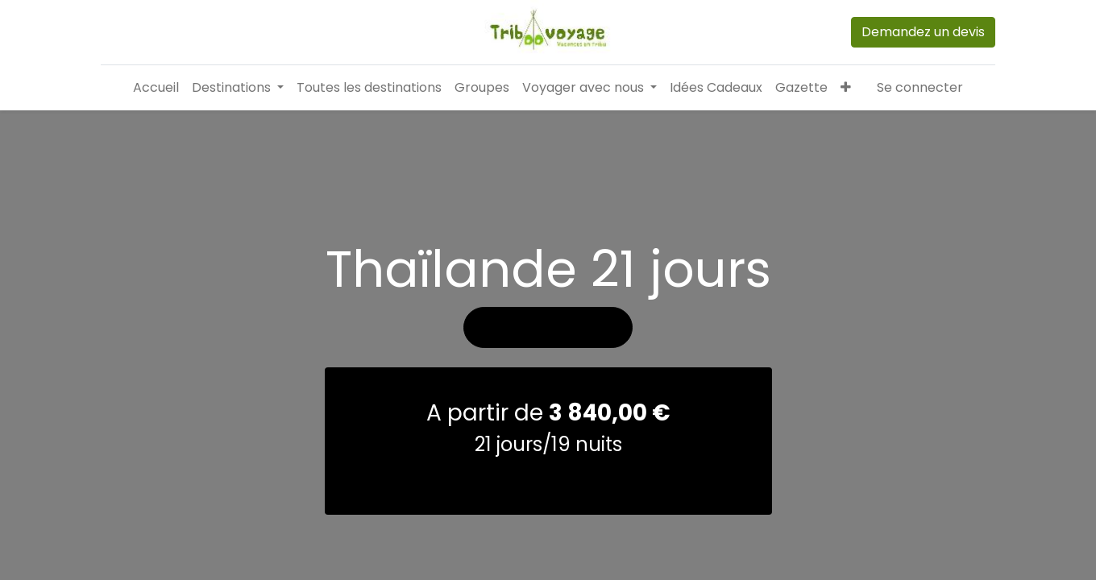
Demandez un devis (923, 32)
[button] (845, 88)
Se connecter (920, 87)
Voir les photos (548, 382)
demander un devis (548, 533)
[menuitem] (156, 88)
